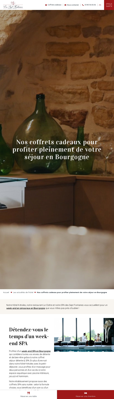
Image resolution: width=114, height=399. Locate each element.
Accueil (6, 292)
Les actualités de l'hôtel (23, 292)
